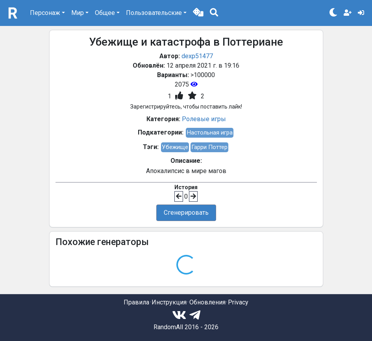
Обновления (207, 302)
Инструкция (169, 302)
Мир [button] (77, 13)
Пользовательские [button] (154, 13)
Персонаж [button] (45, 13)
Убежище (175, 147)
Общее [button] (105, 13)
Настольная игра (210, 132)
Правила (136, 302)
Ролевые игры (204, 119)
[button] (198, 13)
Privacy (238, 302)
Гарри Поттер (209, 147)
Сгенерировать (186, 212)
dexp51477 (197, 56)
